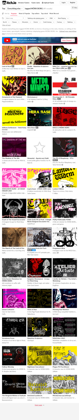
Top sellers (35, 13)
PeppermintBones (7, 101)
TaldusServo (31, 314)
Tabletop (70, 22)
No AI (5, 22)
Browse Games (23, 3)
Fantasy (59, 22)
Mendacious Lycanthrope (62, 395)
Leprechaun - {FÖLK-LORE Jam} (39, 189)
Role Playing (62, 18)
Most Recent (54, 13)
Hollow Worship (8, 367)
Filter (74, 8)
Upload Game (48, 3)
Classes (14, 22)
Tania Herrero (31, 73)
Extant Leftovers (8, 309)
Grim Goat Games (33, 285)
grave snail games (58, 224)
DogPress (56, 285)
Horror (36, 22)
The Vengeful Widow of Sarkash (14, 395)
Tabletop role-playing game (35, 18)
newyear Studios (58, 103)
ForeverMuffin (57, 343)
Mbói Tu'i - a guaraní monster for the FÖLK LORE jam (65, 67)
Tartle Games (31, 193)
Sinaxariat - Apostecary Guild (38, 158)
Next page (38, 405)
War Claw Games (32, 255)
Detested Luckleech (34, 395)
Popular (14, 13)
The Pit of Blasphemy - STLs (63, 158)
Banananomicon (7, 400)
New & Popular (24, 13)
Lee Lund (55, 314)
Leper (3, 195)
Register (72, 2)
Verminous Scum (8, 338)
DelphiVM (30, 130)
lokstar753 (5, 343)
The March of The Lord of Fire (13, 248)
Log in (64, 2)
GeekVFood (31, 224)
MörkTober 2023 (59, 338)
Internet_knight (7, 285)
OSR (51, 18)
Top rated (44, 13)
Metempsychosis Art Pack (36, 248)
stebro (29, 101)
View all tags (6, 25)
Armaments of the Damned (12, 97)
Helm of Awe (32, 309)
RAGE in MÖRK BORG (61, 128)
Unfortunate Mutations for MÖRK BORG (12, 280)
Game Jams (35, 3)
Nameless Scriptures (34, 338)
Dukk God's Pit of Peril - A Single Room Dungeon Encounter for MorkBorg (39, 221)
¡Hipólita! (55, 73)
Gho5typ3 (30, 340)
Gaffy (3, 71)
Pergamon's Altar (59, 248)
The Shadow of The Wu (10, 158)
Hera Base (31, 128)
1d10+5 (4, 134)
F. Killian (55, 193)
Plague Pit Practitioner (61, 367)
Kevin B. (29, 163)
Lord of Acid (6, 66)
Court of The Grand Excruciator (13, 219)
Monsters (25, 22)
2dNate (29, 371)
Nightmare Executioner (35, 367)
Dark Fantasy (47, 22)
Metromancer (32, 97)
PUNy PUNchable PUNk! (62, 219)
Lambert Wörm (58, 189)
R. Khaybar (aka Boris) (9, 371)
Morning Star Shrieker (61, 309)
